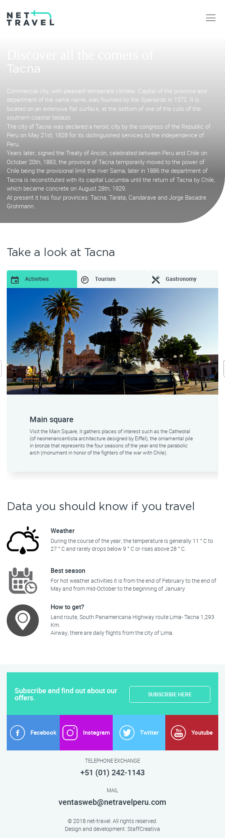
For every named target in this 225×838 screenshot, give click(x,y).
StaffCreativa (143, 829)
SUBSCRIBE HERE (170, 694)
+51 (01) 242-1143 (112, 772)
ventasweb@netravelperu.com (112, 802)
